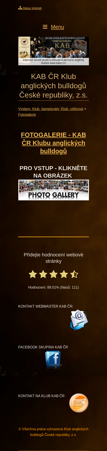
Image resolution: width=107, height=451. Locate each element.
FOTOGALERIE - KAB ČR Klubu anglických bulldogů (53, 143)
